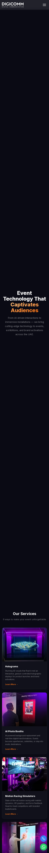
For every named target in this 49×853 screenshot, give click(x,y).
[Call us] (43, 838)
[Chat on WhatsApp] (43, 847)
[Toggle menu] (44, 5)
